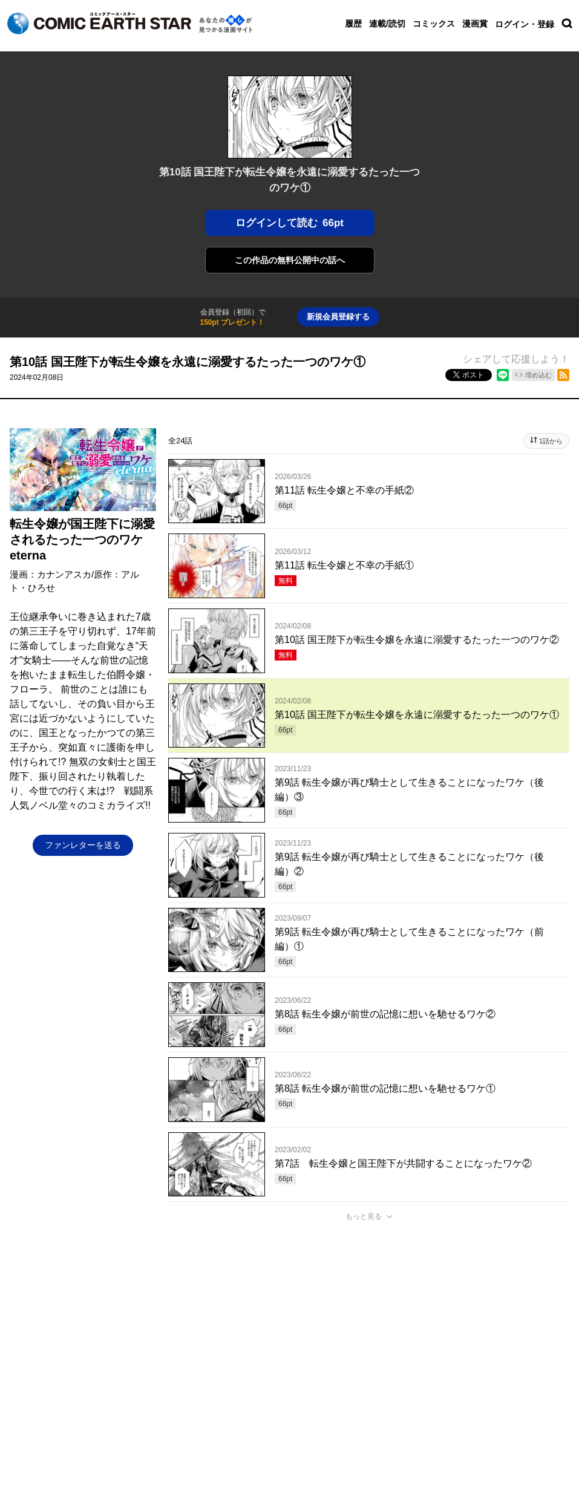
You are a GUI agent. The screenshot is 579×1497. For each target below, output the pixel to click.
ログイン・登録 (524, 24)
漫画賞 (475, 23)
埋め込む (538, 375)
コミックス (434, 23)
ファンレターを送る (83, 845)
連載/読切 (387, 23)
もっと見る (363, 1216)
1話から (551, 441)
